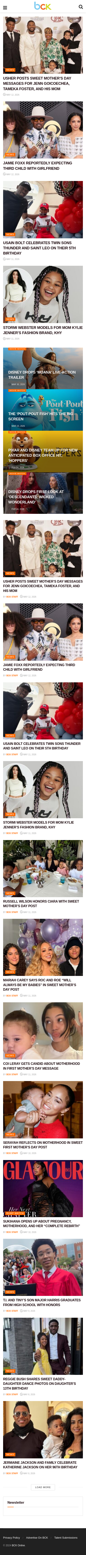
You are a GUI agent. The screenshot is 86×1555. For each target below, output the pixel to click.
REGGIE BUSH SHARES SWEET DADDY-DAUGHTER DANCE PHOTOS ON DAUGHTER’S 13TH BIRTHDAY (39, 1383)
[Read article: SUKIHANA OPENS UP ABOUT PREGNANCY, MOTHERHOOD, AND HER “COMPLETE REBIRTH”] (43, 1188)
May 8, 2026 (27, 1394)
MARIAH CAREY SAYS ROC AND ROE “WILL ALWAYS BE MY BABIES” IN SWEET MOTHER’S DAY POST (39, 984)
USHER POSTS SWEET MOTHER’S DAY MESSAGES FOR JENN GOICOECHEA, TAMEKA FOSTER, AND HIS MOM (37, 83)
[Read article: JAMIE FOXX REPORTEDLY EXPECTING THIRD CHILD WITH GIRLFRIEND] (43, 130)
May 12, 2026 (11, 95)
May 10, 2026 (28, 1153)
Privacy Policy (11, 1537)
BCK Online (18, 1545)
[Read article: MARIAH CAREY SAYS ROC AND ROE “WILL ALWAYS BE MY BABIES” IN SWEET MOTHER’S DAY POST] (43, 947)
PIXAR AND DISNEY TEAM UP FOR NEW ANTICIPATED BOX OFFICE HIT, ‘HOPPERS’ (43, 455)
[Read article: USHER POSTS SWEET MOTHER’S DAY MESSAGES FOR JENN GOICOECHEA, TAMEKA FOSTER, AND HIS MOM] (43, 45)
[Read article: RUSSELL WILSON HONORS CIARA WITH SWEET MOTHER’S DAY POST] (43, 868)
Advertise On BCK (37, 1537)
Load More (43, 1487)
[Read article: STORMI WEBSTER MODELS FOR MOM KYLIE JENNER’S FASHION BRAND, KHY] (43, 294)
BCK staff (12, 597)
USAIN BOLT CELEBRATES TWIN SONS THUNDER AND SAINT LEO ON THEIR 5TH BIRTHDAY (39, 248)
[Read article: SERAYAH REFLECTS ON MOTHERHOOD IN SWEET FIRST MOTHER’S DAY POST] (43, 1109)
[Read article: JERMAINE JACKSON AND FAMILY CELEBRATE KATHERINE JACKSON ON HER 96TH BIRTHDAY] (43, 1429)
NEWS (10, 70)
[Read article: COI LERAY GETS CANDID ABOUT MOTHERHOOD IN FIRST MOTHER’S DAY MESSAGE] (43, 1030)
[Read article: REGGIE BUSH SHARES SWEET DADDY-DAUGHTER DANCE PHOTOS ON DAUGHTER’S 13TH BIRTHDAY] (43, 1346)
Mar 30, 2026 (16, 384)
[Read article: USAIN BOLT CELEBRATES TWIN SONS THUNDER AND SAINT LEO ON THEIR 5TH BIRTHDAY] (43, 209)
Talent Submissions (66, 1537)
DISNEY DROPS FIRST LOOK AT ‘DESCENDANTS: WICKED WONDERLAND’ (36, 497)
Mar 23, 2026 (16, 426)
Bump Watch (15, 1213)
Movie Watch (17, 349)
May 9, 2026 (27, 1311)
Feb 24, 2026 (16, 467)
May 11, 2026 (11, 259)
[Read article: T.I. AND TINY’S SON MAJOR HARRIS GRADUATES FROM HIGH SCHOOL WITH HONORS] (43, 1267)
